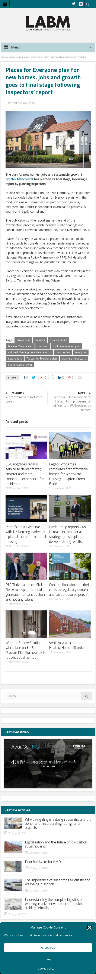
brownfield (23, 340)
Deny (48, 959)
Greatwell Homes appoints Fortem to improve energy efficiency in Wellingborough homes (70, 401)
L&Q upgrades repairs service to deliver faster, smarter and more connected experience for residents (25, 473)
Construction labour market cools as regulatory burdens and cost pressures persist (69, 589)
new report (15, 358)
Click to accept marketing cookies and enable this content (48, 763)
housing (43, 346)
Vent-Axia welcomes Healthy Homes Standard (68, 645)
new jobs (80, 352)
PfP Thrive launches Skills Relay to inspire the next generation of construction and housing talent (25, 592)
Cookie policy (46, 968)
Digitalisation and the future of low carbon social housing (56, 844)
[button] (89, 927)
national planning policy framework (29, 352)
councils (40, 340)
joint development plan (66, 346)
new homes (63, 352)
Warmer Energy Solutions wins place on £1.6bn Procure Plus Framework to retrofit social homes (26, 650)
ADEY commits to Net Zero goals (26, 397)
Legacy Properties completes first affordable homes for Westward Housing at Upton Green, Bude (68, 473)
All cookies (48, 947)
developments (58, 340)
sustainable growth (20, 365)
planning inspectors (74, 358)
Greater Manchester (19, 179)
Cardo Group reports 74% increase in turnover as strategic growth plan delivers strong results (67, 534)
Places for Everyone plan (42, 358)
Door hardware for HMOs (44, 862)
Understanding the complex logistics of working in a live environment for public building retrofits (54, 904)
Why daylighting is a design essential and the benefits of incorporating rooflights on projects (58, 824)
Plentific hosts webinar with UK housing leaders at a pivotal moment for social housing (26, 534)
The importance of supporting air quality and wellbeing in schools (57, 882)
